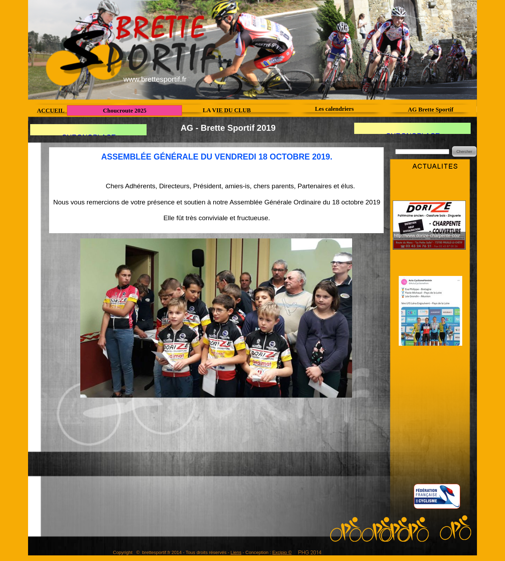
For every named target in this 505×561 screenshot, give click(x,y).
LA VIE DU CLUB (227, 110)
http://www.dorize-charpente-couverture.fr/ (427, 235)
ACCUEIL (50, 110)
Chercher (464, 151)
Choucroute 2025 (125, 110)
